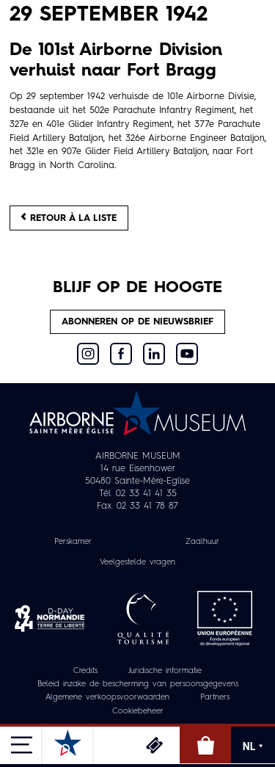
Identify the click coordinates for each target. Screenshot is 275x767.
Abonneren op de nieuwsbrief (137, 322)
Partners (215, 698)
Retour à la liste (69, 217)
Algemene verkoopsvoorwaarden (107, 698)
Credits (85, 671)
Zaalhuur (202, 542)
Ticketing (154, 745)
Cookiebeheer (138, 712)
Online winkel (205, 745)
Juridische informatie (165, 671)
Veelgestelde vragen (137, 563)
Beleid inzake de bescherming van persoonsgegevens (137, 684)
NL (253, 746)
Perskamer (73, 542)
